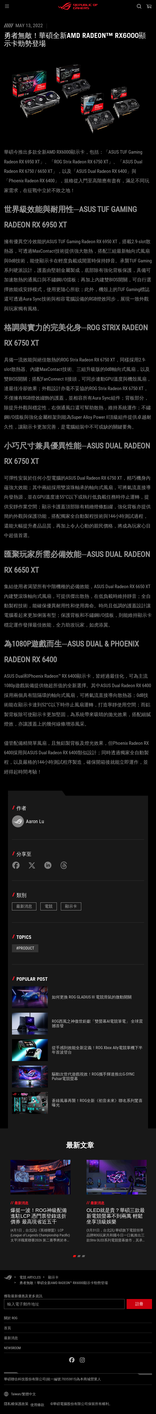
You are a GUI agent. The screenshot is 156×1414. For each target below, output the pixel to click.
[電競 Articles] (30, 1277)
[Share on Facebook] (16, 865)
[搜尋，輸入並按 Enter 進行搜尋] (139, 6)
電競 (49, 906)
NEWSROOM (12, 1348)
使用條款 (37, 1405)
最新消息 (24, 906)
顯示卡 (71, 906)
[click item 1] (79, 1256)
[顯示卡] (53, 1277)
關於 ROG (10, 1318)
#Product (25, 948)
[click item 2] (83, 1256)
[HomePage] (8, 1277)
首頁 (7, 1328)
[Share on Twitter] (32, 865)
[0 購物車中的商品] (149, 6)
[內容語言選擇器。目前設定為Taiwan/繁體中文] (20, 1394)
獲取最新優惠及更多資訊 (23, 1296)
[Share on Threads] (64, 865)
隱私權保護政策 (16, 1404)
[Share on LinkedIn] (48, 865)
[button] (7, 6)
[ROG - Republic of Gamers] (78, 6)
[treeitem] (40, 1201)
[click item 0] (74, 1256)
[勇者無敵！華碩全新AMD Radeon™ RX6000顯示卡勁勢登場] (63, 1283)
